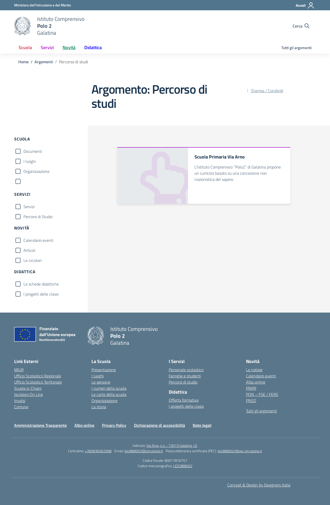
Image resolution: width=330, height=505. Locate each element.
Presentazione (103, 370)
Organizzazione (36, 171)
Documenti (32, 151)
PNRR (251, 388)
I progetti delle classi (40, 294)
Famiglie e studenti (185, 376)
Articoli (29, 250)
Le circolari (32, 260)
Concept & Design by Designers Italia (258, 485)
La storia (98, 407)
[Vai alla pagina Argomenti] (44, 62)
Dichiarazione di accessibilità (159, 425)
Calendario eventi (38, 240)
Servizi (29, 206)
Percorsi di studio (183, 382)
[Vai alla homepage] (22, 26)
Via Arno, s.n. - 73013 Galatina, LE (171, 445)
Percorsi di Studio (38, 217)
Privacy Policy (114, 425)
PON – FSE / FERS (262, 394)
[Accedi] (305, 5)
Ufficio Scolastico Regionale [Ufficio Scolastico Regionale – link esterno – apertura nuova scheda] (37, 376)
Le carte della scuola (108, 394)
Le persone (100, 382)
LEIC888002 (182, 465)
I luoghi (29, 161)
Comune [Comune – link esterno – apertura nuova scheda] (21, 407)
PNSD (251, 400)
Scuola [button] (25, 47)
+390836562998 (98, 451)
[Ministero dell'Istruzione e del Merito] (42, 5)
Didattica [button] (93, 47)
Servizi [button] (47, 47)
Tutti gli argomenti (296, 48)
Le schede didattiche (41, 284)
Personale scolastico (186, 370)
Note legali (202, 425)
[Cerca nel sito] (301, 26)
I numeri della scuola (108, 388)
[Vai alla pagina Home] (23, 62)
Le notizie (254, 370)
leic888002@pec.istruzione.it (240, 451)
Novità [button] (69, 47)
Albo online (255, 382)
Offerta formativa (184, 400)
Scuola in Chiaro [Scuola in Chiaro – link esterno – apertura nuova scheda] (27, 388)
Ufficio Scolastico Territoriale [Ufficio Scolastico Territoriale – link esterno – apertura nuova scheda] (38, 382)
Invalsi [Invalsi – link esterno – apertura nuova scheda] (19, 400)
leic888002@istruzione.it (143, 451)
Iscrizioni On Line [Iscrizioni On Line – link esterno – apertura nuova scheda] (28, 394)
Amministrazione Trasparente (40, 425)
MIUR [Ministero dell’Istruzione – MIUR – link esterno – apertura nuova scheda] (19, 370)
